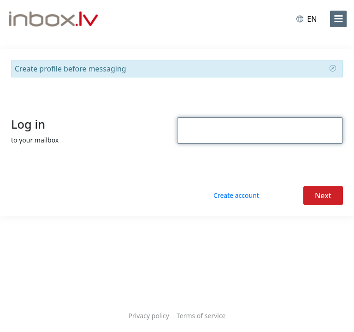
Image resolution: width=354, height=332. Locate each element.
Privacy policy (148, 315)
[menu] (338, 19)
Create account (236, 195)
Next (323, 195)
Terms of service (201, 315)
